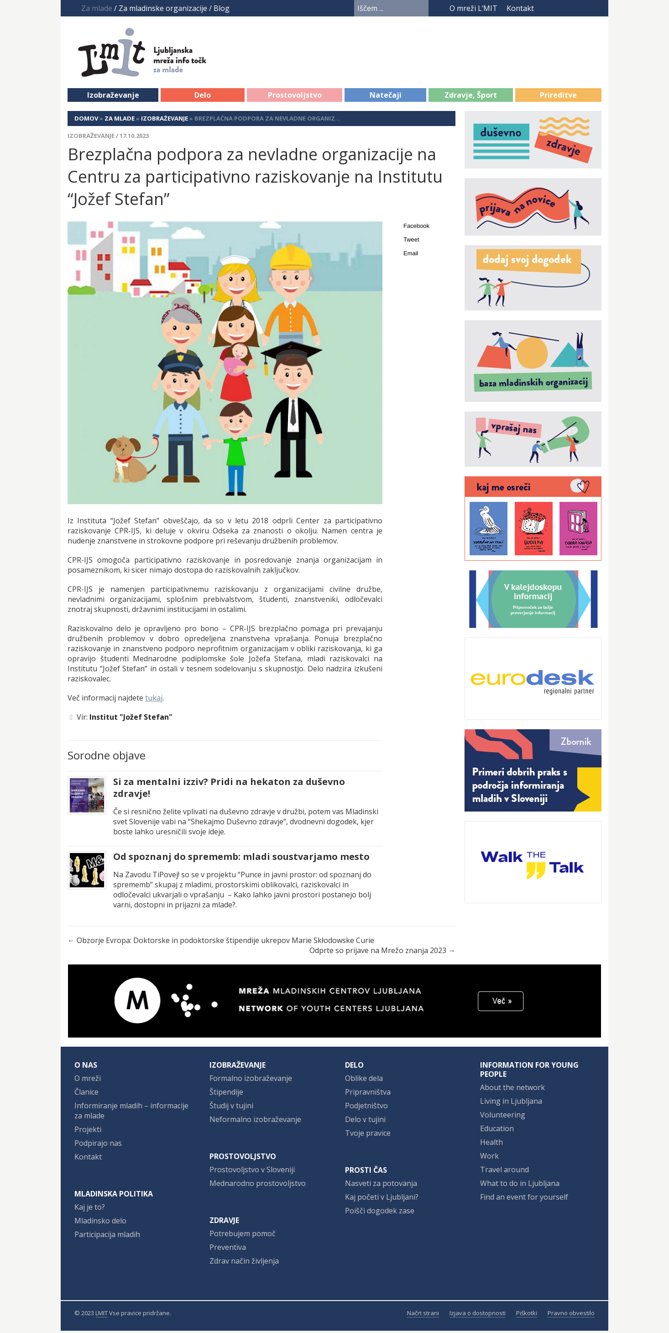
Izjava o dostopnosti (477, 1315)
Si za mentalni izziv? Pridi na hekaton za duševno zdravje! (229, 790)
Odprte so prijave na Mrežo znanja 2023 (377, 953)
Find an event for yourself (524, 1199)
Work (489, 1158)
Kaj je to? (89, 1209)
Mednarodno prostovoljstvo (257, 1185)
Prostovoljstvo (295, 97)
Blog (222, 8)
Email (410, 255)
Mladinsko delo (100, 1223)
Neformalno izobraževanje (255, 1122)
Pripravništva (368, 1094)
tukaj (153, 700)
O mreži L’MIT (473, 8)
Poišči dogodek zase (379, 1213)
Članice (86, 1094)
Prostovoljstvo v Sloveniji (252, 1172)
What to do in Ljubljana (519, 1185)
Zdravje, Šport (470, 97)
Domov (86, 120)
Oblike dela (364, 1080)
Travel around (504, 1172)
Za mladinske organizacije (163, 8)
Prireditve (558, 97)
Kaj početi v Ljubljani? (381, 1199)
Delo (202, 97)
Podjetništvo (366, 1108)
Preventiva (227, 1249)
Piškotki (526, 1315)
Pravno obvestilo (571, 1315)
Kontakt (520, 8)
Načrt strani (423, 1315)
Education (497, 1131)
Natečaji (386, 97)
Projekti (87, 1132)
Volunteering (502, 1117)
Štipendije (226, 1094)
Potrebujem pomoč (242, 1236)
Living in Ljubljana (511, 1103)
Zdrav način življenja (244, 1263)
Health (491, 1144)
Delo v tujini (365, 1122)
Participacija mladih (107, 1237)
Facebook (547, 8)
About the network (512, 1090)
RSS (595, 8)
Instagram (579, 8)
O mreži (87, 1080)
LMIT (101, 1315)
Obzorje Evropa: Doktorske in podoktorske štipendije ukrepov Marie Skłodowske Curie (225, 943)
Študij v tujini (231, 1108)
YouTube (561, 8)
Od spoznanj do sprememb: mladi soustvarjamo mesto (241, 859)
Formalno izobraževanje (250, 1080)
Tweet (411, 241)
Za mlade (120, 120)
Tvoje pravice (368, 1135)
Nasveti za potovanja (381, 1185)
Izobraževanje (113, 97)
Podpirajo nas (98, 1145)
